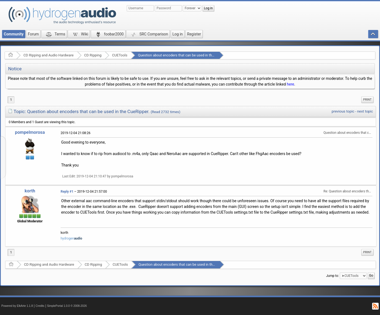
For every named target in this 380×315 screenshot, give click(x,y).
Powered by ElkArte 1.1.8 (17, 305)
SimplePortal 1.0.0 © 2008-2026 (67, 305)
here (290, 84)
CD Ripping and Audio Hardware (48, 55)
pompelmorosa (30, 132)
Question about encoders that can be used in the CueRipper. (185, 55)
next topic (365, 111)
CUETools (119, 55)
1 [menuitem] (11, 100)
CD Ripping (93, 55)
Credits (40, 305)
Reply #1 (67, 191)
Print (367, 99)
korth (30, 190)
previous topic (343, 111)
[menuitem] (367, 99)
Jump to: (332, 275)
